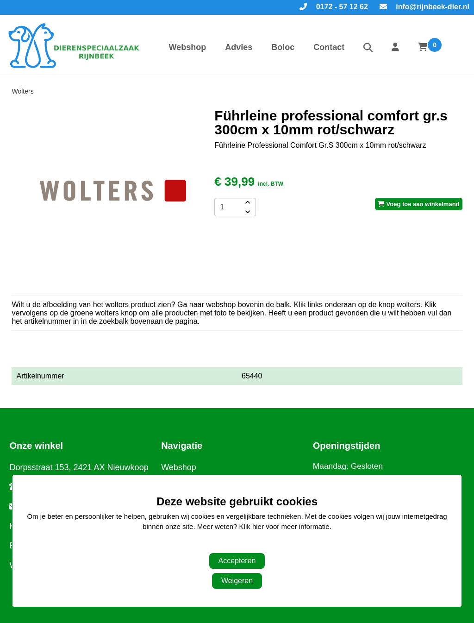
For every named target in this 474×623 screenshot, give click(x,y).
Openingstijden (346, 446)
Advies (238, 47)
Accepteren (237, 561)
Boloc (282, 47)
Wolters (22, 91)
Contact (328, 47)
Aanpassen (232, 545)
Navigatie (181, 446)
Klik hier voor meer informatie (284, 526)
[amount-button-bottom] (246, 211)
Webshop (187, 47)
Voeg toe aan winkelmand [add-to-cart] (419, 204)
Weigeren (237, 581)
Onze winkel (36, 446)
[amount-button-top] (246, 202)
